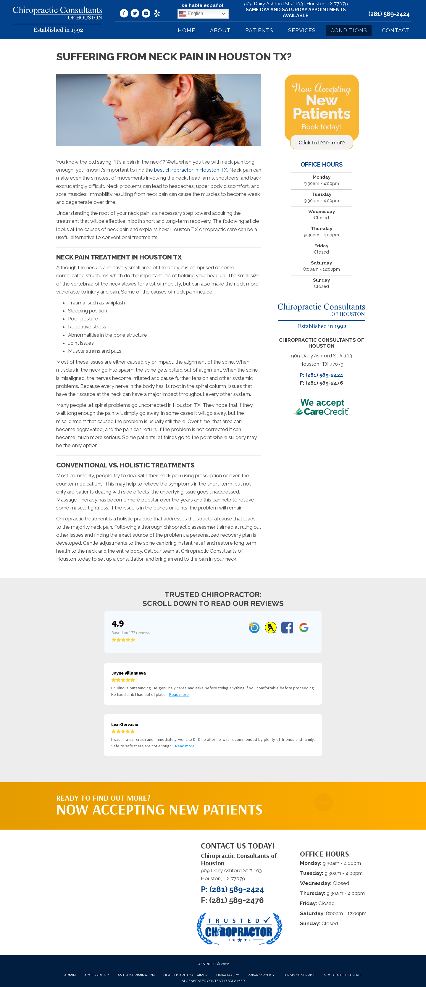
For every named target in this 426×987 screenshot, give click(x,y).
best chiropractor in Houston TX (190, 170)
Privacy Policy (261, 975)
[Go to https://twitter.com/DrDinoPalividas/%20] (134, 14)
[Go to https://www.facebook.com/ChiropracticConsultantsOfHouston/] (124, 14)
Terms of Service (299, 975)
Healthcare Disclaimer (185, 975)
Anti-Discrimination (136, 975)
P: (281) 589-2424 (321, 375)
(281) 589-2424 (389, 13)
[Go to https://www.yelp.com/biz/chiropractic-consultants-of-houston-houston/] (156, 14)
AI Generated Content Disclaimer (213, 981)
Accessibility (96, 975)
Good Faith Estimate (343, 975)
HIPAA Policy (227, 975)
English (191, 13)
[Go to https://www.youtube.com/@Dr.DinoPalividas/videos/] (145, 14)
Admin (70, 975)
